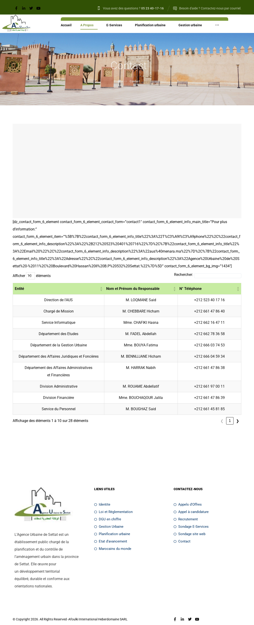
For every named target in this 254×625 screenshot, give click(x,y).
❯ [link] (237, 414)
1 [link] (214, 414)
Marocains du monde (112, 541)
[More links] (217, 25)
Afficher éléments (32, 275)
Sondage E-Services (191, 519)
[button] (123, 289)
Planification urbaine (112, 527)
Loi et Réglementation (113, 504)
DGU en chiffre (107, 512)
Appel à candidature (191, 504)
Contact (182, 534)
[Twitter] (31, 8)
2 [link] (222, 414)
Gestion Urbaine (108, 519)
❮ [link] (206, 414)
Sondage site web (189, 527)
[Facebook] (16, 8)
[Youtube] (38, 8)
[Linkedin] (23, 8)
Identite (102, 497)
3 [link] (230, 414)
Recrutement (186, 512)
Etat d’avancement (110, 534)
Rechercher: (183, 274)
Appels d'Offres (188, 497)
